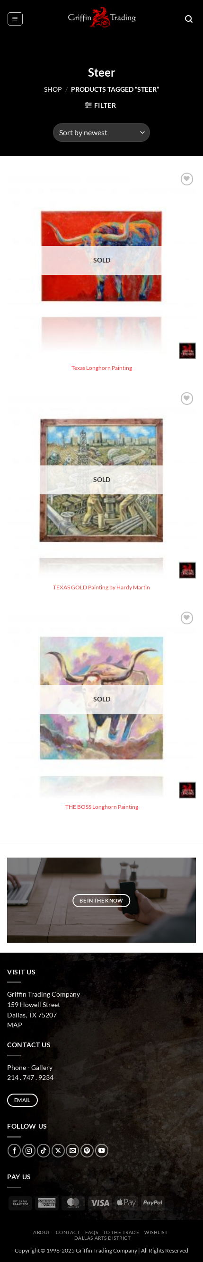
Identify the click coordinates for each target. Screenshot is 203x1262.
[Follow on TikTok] (43, 1150)
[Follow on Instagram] (28, 1150)
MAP (14, 1025)
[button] (15, 18)
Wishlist (156, 1232)
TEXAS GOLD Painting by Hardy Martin (101, 587)
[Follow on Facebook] (14, 1150)
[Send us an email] (72, 1150)
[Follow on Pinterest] (87, 1150)
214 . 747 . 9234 (30, 1077)
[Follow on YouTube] (101, 1150)
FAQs (91, 1232)
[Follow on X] (58, 1150)
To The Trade (121, 1232)
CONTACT (68, 1232)
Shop (53, 89)
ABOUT (42, 1232)
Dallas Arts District (102, 1238)
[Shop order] (101, 132)
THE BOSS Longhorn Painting (101, 807)
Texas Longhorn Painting (101, 368)
